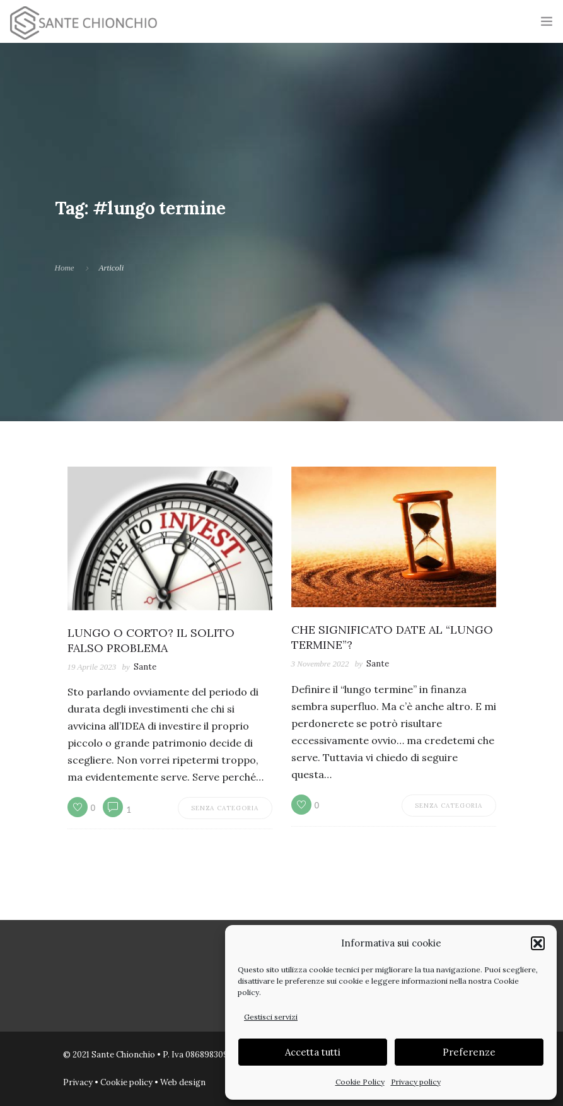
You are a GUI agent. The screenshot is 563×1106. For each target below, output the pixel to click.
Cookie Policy (360, 1081)
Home (64, 267)
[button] (537, 943)
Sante (145, 666)
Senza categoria (224, 808)
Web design (183, 1082)
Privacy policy (416, 1081)
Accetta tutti (312, 1052)
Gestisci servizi (271, 1017)
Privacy (78, 1082)
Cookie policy (126, 1082)
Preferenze (469, 1052)
